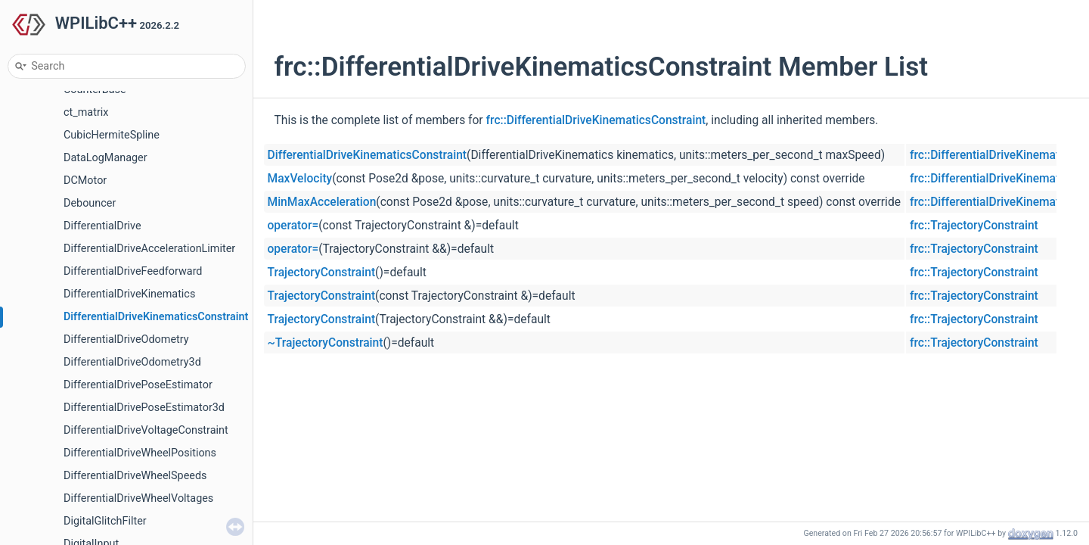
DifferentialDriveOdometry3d (132, 362)
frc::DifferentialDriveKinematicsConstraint (596, 120)
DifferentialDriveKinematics (129, 294)
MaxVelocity (300, 178)
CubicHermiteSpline (112, 135)
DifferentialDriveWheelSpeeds (135, 475)
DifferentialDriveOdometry (126, 339)
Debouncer (90, 203)
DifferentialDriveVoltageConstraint (146, 430)
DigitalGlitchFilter (105, 521)
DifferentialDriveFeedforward (133, 271)
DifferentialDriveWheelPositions (140, 453)
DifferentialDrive (102, 226)
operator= (293, 225)
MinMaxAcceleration (322, 202)
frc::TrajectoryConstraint (974, 225)
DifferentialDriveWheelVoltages (138, 498)
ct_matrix (86, 112)
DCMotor (85, 180)
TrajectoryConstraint (322, 272)
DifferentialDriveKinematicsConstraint (156, 316)
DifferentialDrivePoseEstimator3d (144, 407)
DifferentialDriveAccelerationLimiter (149, 248)
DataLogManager (105, 157)
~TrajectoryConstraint (325, 343)
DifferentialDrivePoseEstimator (138, 384)
